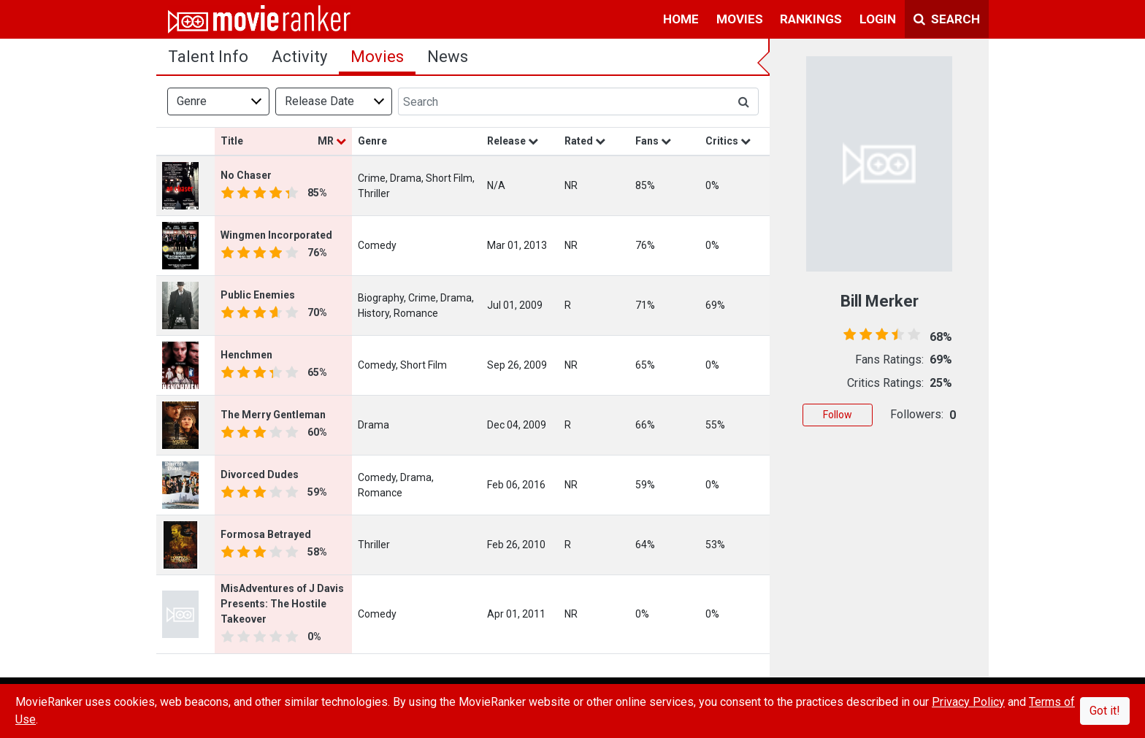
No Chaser (246, 175)
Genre (192, 101)
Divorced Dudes (260, 474)
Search (947, 19)
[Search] (563, 101)
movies (739, 19)
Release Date (319, 101)
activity (299, 56)
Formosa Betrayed (266, 534)
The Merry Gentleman (273, 414)
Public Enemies (258, 295)
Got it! (1105, 711)
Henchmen (246, 355)
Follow (837, 414)
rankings (811, 19)
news (447, 56)
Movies (377, 56)
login (877, 19)
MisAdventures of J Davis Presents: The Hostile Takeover (282, 604)
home (681, 19)
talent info (208, 56)
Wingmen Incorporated (276, 235)
